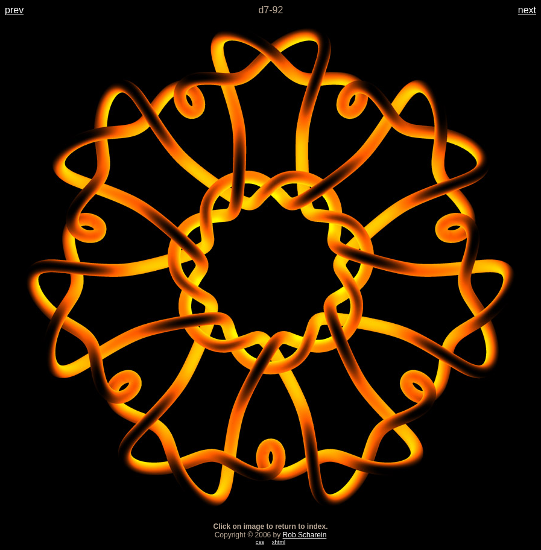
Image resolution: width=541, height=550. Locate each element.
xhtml (278, 542)
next (527, 10)
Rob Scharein (305, 535)
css (260, 542)
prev (14, 10)
